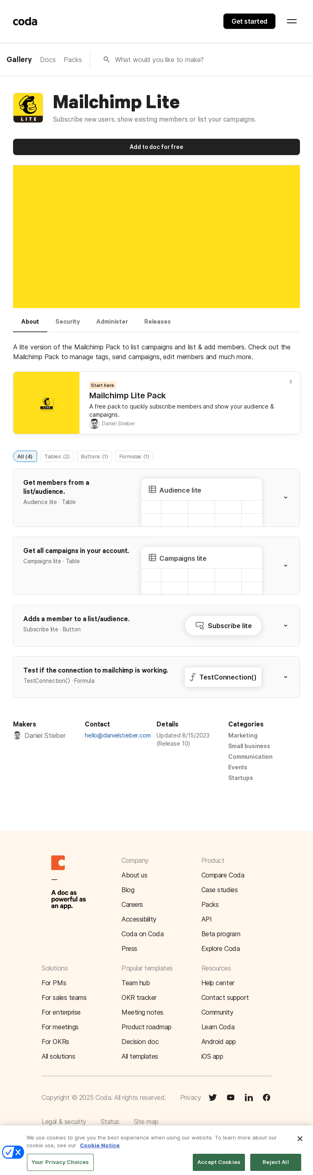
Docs (47, 60)
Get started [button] (249, 21)
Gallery (19, 60)
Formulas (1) (134, 456)
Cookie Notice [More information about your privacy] (100, 1151)
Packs (73, 60)
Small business (249, 745)
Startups (240, 777)
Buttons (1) (94, 456)
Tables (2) (57, 456)
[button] (291, 497)
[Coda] (25, 21)
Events (237, 767)
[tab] (30, 325)
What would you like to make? (159, 60)
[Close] (300, 1144)
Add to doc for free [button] (156, 146)
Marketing (243, 735)
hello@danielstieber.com (118, 735)
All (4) (25, 456)
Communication (250, 756)
